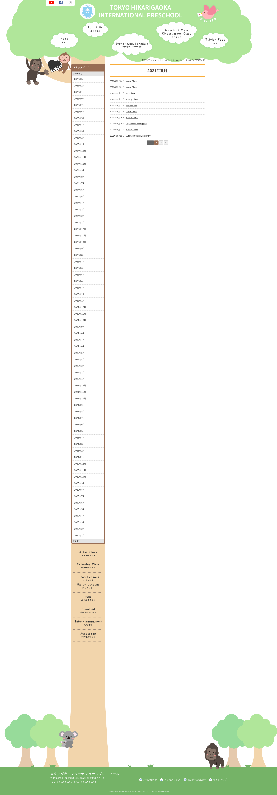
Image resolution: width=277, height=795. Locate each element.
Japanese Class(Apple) (136, 124)
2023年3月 (79, 288)
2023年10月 (80, 242)
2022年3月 (79, 366)
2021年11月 (80, 392)
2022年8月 (79, 333)
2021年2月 (79, 451)
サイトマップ (220, 779)
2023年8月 (79, 255)
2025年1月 (79, 144)
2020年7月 (79, 496)
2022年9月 (79, 327)
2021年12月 (80, 385)
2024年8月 (79, 177)
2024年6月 (79, 190)
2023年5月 (79, 275)
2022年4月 (79, 359)
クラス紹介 (175, 32)
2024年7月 (79, 183)
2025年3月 (79, 131)
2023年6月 (79, 268)
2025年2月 (79, 138)
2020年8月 (79, 490)
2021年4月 (79, 438)
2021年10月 (80, 398)
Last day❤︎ (130, 93)
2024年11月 (80, 157)
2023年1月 (79, 301)
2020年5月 (79, 509)
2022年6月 (79, 346)
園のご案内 (94, 30)
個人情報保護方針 (197, 779)
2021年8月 (79, 411)
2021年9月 (79, 405)
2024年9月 (79, 170)
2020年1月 (79, 535)
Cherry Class (132, 99)
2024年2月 (79, 216)
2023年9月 (79, 248)
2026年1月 (79, 92)
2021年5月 (79, 431)
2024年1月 (79, 222)
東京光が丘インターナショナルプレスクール (84, 774)
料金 (213, 40)
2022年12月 (80, 307)
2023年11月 (80, 235)
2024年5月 (79, 196)
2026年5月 (79, 79)
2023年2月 (79, 294)
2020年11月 (80, 470)
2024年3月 (79, 209)
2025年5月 (79, 118)
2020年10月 (80, 477)
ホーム (63, 40)
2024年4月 (79, 203)
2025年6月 (79, 112)
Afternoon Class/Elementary (138, 136)
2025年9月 (79, 99)
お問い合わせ (150, 779)
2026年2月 (79, 86)
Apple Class (131, 81)
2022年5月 (79, 353)
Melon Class (131, 105)
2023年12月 (80, 229)
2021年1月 (79, 457)
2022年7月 (79, 340)
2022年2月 (79, 372)
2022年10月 (80, 320)
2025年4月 (79, 125)
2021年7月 (79, 418)
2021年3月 (79, 444)
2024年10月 (80, 164)
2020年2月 (79, 529)
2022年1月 (79, 379)
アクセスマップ (172, 779)
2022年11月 (80, 314)
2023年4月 (79, 281)
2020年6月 (79, 503)
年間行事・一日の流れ (131, 43)
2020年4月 (79, 516)
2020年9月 (79, 483)
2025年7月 (79, 105)
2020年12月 (80, 464)
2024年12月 (80, 151)
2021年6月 (79, 424)
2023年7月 (79, 262)
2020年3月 (79, 522)
